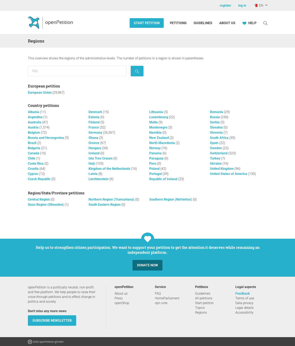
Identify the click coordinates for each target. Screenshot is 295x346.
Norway (155, 148)
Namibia (155, 133)
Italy (92, 163)
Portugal (156, 174)
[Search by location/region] (77, 71)
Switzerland (219, 153)
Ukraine (216, 163)
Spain (214, 143)
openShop (122, 303)
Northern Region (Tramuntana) (112, 199)
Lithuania (156, 112)
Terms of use (244, 298)
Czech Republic (39, 179)
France (94, 127)
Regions (201, 312)
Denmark (96, 112)
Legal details (244, 308)
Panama (155, 153)
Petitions (178, 23)
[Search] (265, 23)
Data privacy (244, 303)
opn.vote (161, 303)
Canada (34, 153)
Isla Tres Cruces (101, 158)
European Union (40, 92)
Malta (154, 122)
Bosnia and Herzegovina (46, 138)
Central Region (39, 199)
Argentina (35, 117)
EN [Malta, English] (258, 5)
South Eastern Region (105, 205)
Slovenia (217, 133)
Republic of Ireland (163, 179)
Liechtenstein (99, 179)
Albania (34, 112)
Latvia (93, 174)
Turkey (215, 158)
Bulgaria (34, 148)
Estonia (94, 117)
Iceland (94, 153)
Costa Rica (36, 163)
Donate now (147, 265)
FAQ (158, 293)
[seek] (137, 71)
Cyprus (33, 174)
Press (119, 298)
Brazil (32, 143)
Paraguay (156, 158)
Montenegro (158, 127)
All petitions (203, 298)
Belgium (34, 133)
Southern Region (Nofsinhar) (171, 199)
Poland (154, 169)
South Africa (219, 138)
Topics (200, 308)
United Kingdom (222, 169)
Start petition (147, 23)
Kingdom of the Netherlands (110, 169)
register (225, 5)
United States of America (229, 174)
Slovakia (217, 127)
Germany (96, 133)
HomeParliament (167, 298)
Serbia (215, 122)
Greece (94, 143)
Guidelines (203, 23)
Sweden (216, 148)
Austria (33, 127)
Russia (215, 117)
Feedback (242, 293)
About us (227, 23)
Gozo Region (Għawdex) (46, 205)
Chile (32, 158)
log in (242, 5)
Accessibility (244, 312)
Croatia (33, 169)
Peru (153, 163)
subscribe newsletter (52, 320)
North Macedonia (162, 143)
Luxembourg (159, 117)
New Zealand (159, 138)
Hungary (95, 148)
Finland (94, 122)
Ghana (94, 138)
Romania (217, 112)
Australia (35, 122)
